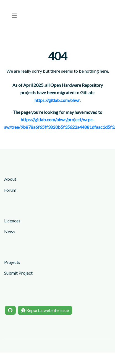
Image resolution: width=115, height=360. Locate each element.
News (9, 231)
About (10, 179)
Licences (12, 220)
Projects (12, 262)
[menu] (14, 16)
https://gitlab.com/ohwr (57, 100)
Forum (10, 190)
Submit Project (18, 272)
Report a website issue (45, 310)
